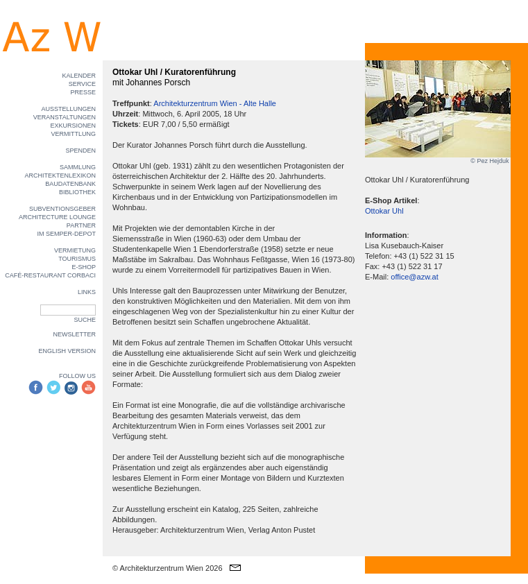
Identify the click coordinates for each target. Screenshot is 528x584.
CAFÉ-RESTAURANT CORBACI (50, 275)
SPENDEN (80, 150)
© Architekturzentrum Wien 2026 (167, 568)
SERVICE (82, 83)
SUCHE (85, 319)
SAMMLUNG (78, 167)
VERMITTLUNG (73, 133)
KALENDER (79, 75)
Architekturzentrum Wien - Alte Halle (214, 103)
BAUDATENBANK (70, 183)
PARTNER (81, 225)
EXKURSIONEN (73, 125)
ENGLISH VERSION (67, 350)
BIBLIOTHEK (77, 192)
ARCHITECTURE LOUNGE (57, 217)
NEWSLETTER (74, 334)
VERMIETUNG (75, 250)
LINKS (87, 292)
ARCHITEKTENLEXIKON (60, 175)
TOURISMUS (77, 258)
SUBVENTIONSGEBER (62, 208)
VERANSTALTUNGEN (64, 117)
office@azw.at (414, 277)
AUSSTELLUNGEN (68, 108)
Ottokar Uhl (384, 211)
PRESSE (83, 92)
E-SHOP (83, 267)
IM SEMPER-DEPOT (66, 233)
